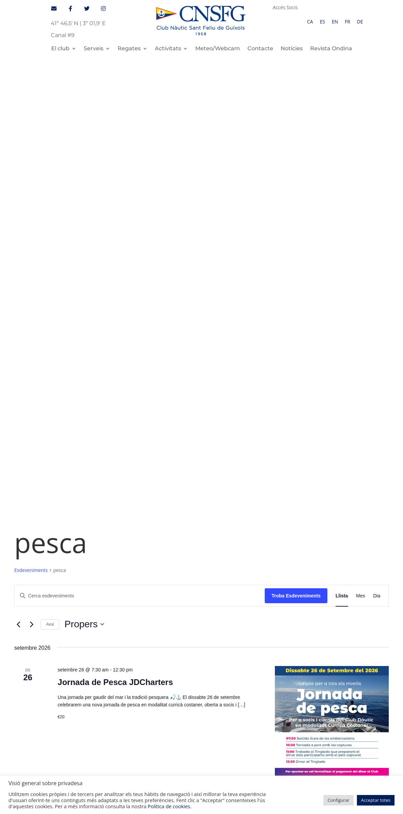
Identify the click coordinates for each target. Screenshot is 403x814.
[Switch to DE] (360, 21)
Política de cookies (169, 806)
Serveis (93, 49)
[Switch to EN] (334, 21)
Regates (129, 49)
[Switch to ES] (322, 21)
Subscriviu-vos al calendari (343, 450)
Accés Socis (285, 8)
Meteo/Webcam (217, 49)
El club (60, 49)
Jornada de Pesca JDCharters (115, 244)
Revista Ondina (331, 49)
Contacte (260, 49)
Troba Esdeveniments (296, 158)
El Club (49, 553)
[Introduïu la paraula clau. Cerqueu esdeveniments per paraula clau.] (140, 158)
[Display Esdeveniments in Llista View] (342, 158)
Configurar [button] (338, 800)
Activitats (168, 49)
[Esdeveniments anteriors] (18, 187)
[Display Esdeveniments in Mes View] (360, 158)
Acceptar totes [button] (375, 800)
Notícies (292, 49)
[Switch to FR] (347, 21)
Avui (50, 186)
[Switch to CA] (310, 21)
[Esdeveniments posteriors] (31, 187)
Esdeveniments (31, 133)
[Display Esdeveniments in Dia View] (376, 158)
